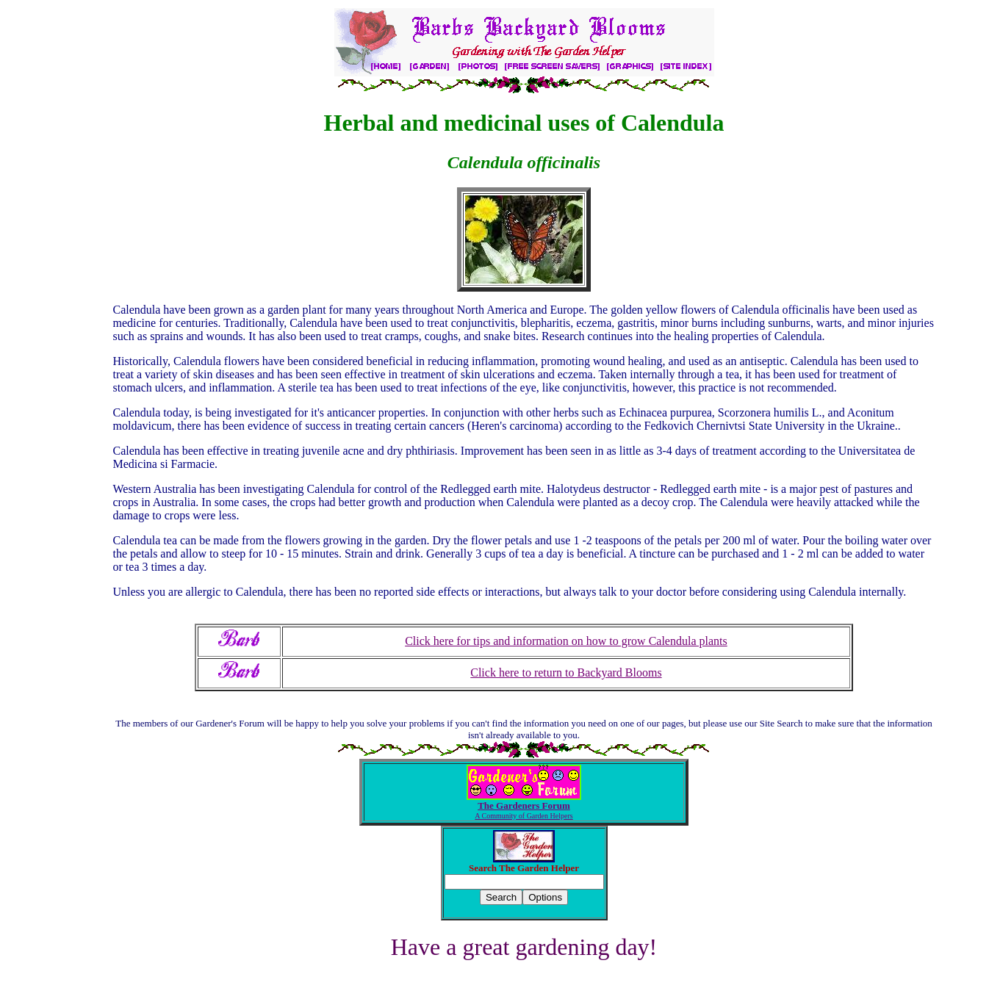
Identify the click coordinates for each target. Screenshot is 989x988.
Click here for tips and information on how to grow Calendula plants (566, 641)
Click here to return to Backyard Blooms (565, 672)
